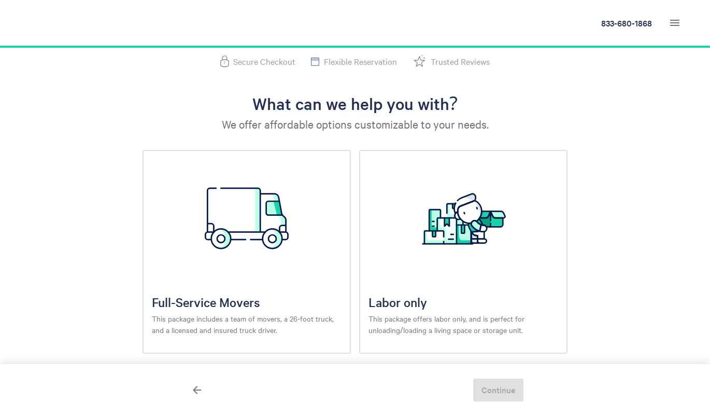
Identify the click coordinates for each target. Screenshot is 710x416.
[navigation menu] (674, 22)
